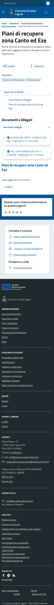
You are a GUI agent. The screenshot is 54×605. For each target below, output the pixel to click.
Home (4, 23)
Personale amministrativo (14, 332)
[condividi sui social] (9, 66)
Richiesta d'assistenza (12, 560)
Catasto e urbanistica (12, 367)
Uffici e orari (7, 476)
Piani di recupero (9, 26)
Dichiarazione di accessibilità (15, 543)
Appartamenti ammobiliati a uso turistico (21, 529)
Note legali (7, 538)
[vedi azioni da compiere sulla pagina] (36, 66)
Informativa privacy (11, 533)
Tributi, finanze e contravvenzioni (17, 385)
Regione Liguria (9, 3)
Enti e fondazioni (10, 323)
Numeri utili (7, 481)
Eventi (5, 426)
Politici (5, 337)
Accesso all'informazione (32, 23)
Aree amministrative (11, 314)
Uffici (4, 341)
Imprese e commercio (12, 376)
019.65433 (16, 452)
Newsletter (7, 579)
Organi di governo (10, 328)
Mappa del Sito (39, 594)
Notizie (5, 401)
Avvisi (4, 405)
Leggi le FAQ (8, 550)
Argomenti (14, 23)
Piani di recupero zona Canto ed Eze (25, 167)
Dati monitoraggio (10, 590)
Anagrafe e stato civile (12, 357)
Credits (16, 594)
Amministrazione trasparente (16, 547)
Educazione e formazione (13, 371)
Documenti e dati (10, 318)
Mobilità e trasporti (11, 380)
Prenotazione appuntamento (15, 557)
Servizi (34, 590)
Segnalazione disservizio (13, 554)
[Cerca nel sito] (45, 12)
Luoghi (5, 421)
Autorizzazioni (8, 362)
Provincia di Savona (11, 524)
